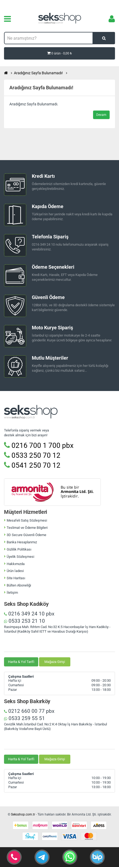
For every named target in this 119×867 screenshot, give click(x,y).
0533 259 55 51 (24, 718)
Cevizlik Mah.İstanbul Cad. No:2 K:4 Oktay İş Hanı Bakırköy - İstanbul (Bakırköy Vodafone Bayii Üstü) (55, 726)
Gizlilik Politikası (19, 549)
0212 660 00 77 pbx (29, 711)
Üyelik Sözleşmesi (20, 557)
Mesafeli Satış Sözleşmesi (27, 520)
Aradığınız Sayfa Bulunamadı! (38, 73)
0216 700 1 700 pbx (39, 445)
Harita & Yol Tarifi (21, 662)
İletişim (12, 593)
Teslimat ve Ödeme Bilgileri (27, 528)
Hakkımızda (16, 564)
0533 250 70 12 (32, 455)
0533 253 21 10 (24, 621)
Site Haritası (16, 578)
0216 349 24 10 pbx (29, 614)
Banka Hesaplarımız (22, 542)
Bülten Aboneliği (19, 585)
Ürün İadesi (15, 571)
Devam (101, 115)
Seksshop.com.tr (23, 814)
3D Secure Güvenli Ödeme (26, 535)
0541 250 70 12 (32, 465)
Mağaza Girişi (54, 662)
